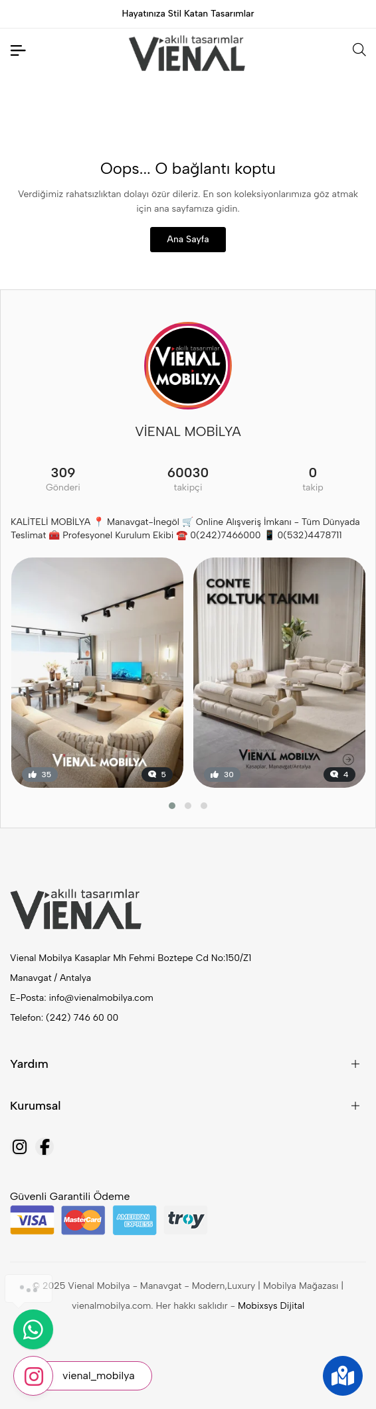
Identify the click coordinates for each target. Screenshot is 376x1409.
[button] (172, 805)
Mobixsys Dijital (271, 1305)
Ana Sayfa (188, 239)
